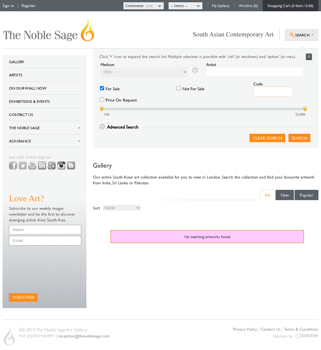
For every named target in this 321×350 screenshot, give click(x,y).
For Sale (113, 89)
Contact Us (270, 329)
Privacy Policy (245, 329)
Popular (306, 195)
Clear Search (267, 138)
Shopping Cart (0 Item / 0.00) (291, 5)
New (285, 195)
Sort (96, 208)
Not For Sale (193, 89)
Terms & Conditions (301, 329)
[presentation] (35, 269)
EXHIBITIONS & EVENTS (29, 101)
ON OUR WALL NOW (28, 88)
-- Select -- (178, 5)
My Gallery (220, 5)
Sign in (8, 5)
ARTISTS (16, 75)
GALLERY (16, 61)
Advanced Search (122, 126)
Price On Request (121, 100)
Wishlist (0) (248, 5)
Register (28, 5)
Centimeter (134, 5)
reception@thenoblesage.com (84, 336)
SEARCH (302, 35)
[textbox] (254, 72)
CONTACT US (21, 114)
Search (299, 138)
